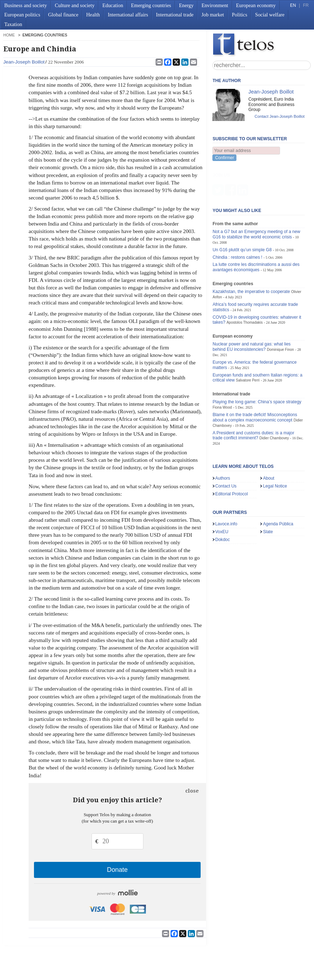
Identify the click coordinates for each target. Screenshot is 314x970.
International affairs (128, 14)
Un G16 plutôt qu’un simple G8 (241, 214)
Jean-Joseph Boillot (24, 62)
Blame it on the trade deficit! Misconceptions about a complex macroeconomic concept (254, 382)
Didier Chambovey (274, 403)
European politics (22, 14)
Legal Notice (275, 450)
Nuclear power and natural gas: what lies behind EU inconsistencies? (251, 311)
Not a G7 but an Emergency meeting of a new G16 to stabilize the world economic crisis (256, 199)
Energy (186, 5)
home (9, 35)
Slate (268, 496)
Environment (214, 5)
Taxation (13, 24)
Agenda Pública (278, 488)
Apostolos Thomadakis (244, 287)
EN (293, 5)
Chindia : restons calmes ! (237, 221)
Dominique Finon (280, 314)
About (268, 442)
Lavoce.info (226, 488)
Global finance (63, 14)
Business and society (25, 5)
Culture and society (74, 5)
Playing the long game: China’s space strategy (256, 366)
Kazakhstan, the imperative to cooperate (251, 256)
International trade (174, 14)
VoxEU (222, 496)
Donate (117, 869)
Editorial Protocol (231, 458)
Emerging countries (151, 5)
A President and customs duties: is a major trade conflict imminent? (253, 400)
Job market (212, 14)
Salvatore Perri (248, 345)
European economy (256, 5)
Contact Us (226, 450)
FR (306, 5)
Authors (222, 442)
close (192, 791)
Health (93, 14)
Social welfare (269, 14)
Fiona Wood (222, 372)
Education (112, 5)
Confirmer (224, 157)
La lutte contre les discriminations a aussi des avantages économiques (255, 232)
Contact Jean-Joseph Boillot (280, 116)
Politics (239, 14)
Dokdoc (222, 504)
